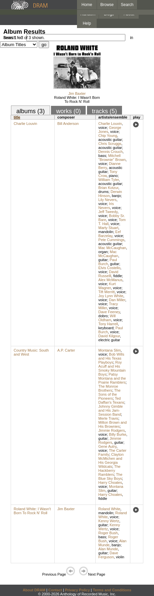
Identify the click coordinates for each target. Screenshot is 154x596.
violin (120, 557)
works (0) (68, 111)
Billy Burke (117, 434)
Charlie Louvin (25, 124)
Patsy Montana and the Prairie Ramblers (112, 378)
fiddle (117, 276)
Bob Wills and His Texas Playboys (111, 358)
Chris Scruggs (109, 144)
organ (103, 252)
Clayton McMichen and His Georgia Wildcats (111, 460)
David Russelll (108, 274)
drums (103, 192)
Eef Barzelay (109, 234)
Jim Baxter (77, 93)
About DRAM (34, 590)
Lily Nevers (107, 200)
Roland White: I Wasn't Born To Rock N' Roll (77, 99)
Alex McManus (110, 280)
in (131, 37)
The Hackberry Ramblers (109, 470)
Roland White (109, 509)
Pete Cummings (111, 240)
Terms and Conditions (112, 590)
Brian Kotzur (108, 188)
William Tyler (108, 180)
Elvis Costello (109, 268)
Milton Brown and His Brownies (112, 424)
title (17, 117)
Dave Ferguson (108, 555)
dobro (103, 316)
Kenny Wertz (108, 521)
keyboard (105, 328)
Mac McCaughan (112, 248)
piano (113, 176)
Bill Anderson (68, 124)
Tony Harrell (108, 324)
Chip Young (107, 136)
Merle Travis (108, 418)
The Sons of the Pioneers (109, 394)
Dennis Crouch (110, 152)
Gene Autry (107, 446)
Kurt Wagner (107, 286)
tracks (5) (104, 111)
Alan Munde (108, 549)
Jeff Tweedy (107, 212)
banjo (116, 196)
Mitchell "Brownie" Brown (112, 158)
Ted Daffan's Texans (111, 400)
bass (102, 156)
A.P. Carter (66, 350)
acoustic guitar (110, 140)
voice (102, 128)
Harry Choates (110, 482)
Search (127, 4)
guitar (103, 260)
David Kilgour (109, 336)
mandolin (105, 232)
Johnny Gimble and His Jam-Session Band (110, 410)
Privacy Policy (77, 590)
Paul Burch (107, 262)
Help (87, 23)
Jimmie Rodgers (111, 430)
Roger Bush (108, 533)
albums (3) (30, 111)
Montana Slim (109, 350)
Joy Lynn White (110, 296)
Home (86, 4)
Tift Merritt (106, 292)
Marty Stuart (108, 228)
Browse (107, 4)
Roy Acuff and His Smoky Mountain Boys (112, 368)
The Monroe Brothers (108, 388)
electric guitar (109, 340)
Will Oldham (107, 318)
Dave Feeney (109, 312)
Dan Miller (117, 300)
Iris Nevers (106, 206)
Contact (55, 590)
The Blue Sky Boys (110, 476)
